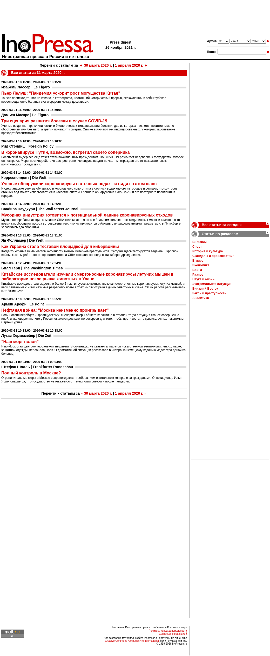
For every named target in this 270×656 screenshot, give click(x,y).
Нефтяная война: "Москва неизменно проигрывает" (55, 310)
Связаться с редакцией (173, 633)
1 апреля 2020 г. (131, 65)
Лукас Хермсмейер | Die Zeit (26, 335)
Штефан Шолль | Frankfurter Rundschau (37, 367)
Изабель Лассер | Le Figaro (25, 87)
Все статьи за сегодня (222, 225)
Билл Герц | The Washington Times (32, 268)
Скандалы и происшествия (213, 256)
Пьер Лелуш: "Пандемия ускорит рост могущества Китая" (60, 93)
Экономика (200, 265)
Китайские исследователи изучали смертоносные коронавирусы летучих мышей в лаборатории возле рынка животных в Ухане (87, 276)
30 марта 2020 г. (95, 65)
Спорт (197, 246)
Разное (197, 274)
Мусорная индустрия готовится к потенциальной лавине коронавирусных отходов (87, 215)
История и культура (207, 251)
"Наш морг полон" (20, 341)
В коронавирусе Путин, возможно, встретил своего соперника (65, 152)
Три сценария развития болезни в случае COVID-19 (54, 121)
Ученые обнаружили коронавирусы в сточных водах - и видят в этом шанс (79, 184)
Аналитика (200, 298)
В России (199, 242)
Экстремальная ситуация (212, 284)
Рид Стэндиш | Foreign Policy (27, 146)
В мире (197, 260)
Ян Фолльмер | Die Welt (22, 240)
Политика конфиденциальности (167, 630)
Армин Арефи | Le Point (22, 304)
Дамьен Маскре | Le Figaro (25, 115)
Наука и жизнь (203, 279)
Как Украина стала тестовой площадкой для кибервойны (60, 246)
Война (197, 270)
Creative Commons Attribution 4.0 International (132, 640)
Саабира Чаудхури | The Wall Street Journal (39, 209)
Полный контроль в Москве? (31, 373)
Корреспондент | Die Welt (23, 178)
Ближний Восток (205, 288)
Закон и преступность (209, 293)
